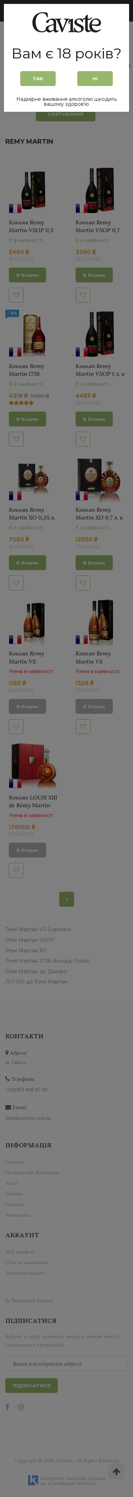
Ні (95, 78)
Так (38, 78)
